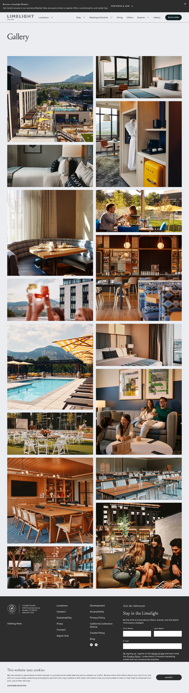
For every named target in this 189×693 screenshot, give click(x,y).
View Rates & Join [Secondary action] (120, 6)
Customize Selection (16, 686)
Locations (62, 605)
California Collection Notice (101, 625)
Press (60, 623)
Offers (130, 17)
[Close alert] (185, 4)
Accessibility (97, 611)
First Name (128, 628)
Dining (120, 17)
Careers (61, 611)
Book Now (173, 17)
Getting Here (14, 623)
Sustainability (64, 617)
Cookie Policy (97, 632)
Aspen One (63, 635)
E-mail (126, 641)
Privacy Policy (97, 617)
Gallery (156, 17)
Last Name (158, 628)
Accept (169, 677)
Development (97, 605)
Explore (141, 17)
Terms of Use (157, 653)
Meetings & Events (98, 17)
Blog (92, 638)
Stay (78, 17)
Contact (61, 629)
